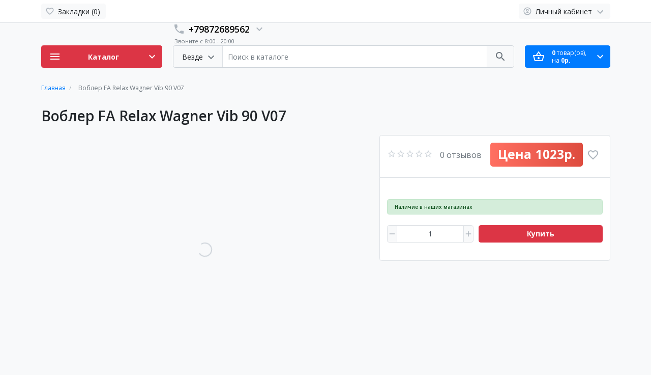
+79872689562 (219, 29)
